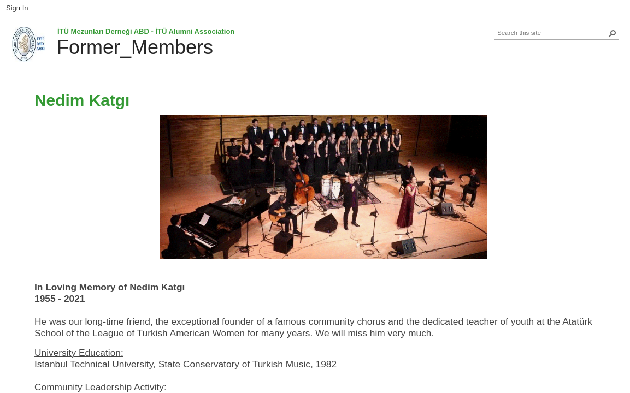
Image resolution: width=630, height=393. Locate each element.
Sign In (17, 8)
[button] (613, 33)
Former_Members (135, 47)
